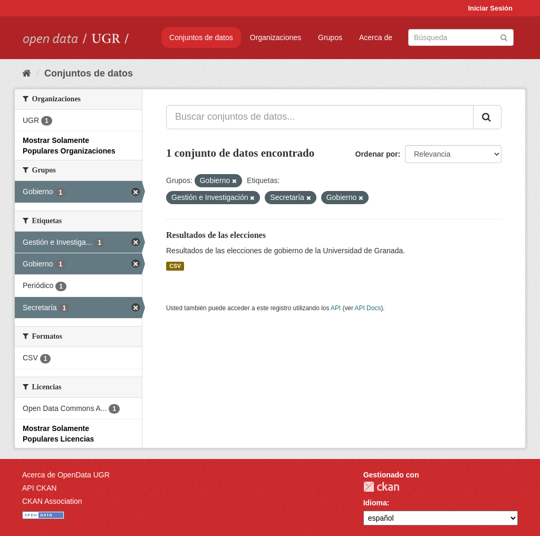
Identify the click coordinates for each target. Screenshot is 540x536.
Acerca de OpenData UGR (66, 475)
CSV (175, 266)
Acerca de (375, 37)
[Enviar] (503, 36)
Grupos (330, 37)
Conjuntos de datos (201, 37)
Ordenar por (376, 154)
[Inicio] (26, 73)
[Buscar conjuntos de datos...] (320, 117)
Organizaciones (275, 37)
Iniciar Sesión (490, 8)
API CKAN (39, 488)
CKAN (381, 486)
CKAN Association (52, 501)
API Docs (368, 308)
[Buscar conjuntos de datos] (461, 37)
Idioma (375, 503)
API (336, 308)
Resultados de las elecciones (216, 235)
